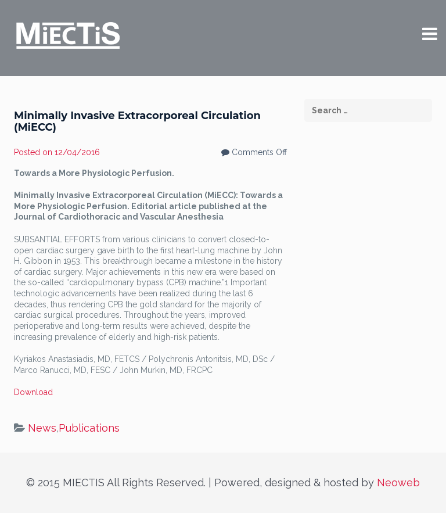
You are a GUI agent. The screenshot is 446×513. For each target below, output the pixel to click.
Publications (89, 428)
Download (33, 392)
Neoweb (398, 482)
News (42, 428)
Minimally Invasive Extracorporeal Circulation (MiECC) (137, 121)
